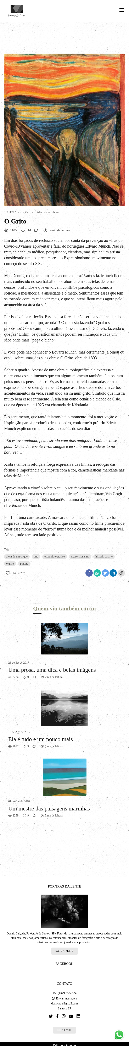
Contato (64, 1027)
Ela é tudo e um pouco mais (40, 739)
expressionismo (80, 556)
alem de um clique (17, 556)
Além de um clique (48, 212)
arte (36, 556)
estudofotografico (54, 556)
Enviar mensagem (66, 995)
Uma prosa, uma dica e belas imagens (52, 670)
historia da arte (104, 556)
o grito (10, 563)
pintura (24, 563)
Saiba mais (64, 948)
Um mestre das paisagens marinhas (49, 808)
